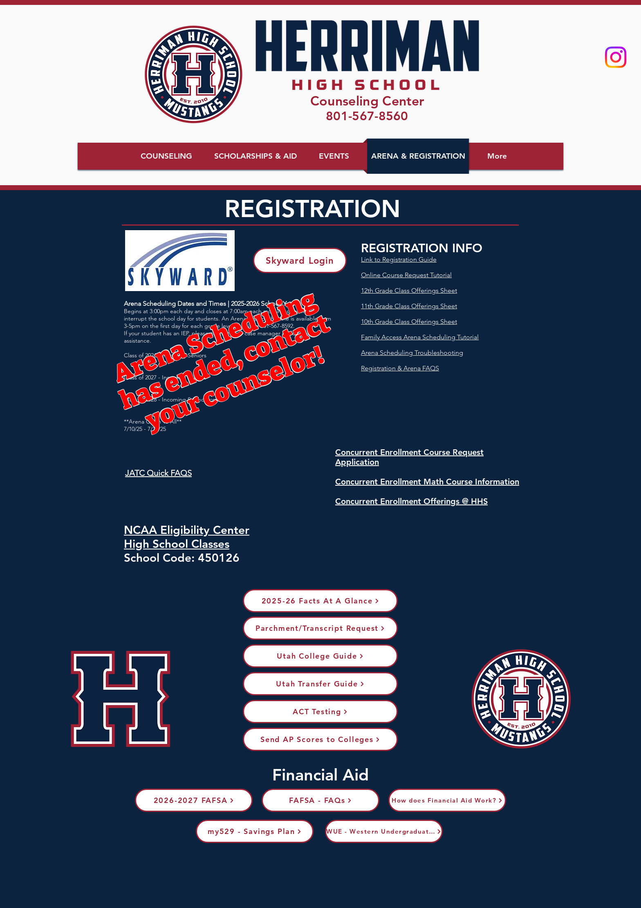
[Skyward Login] (300, 260)
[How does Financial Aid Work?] (447, 800)
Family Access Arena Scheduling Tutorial (420, 337)
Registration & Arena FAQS (400, 368)
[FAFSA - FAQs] (320, 800)
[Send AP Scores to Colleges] (320, 739)
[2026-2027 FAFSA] (194, 800)
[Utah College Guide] (320, 656)
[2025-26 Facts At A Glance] (320, 600)
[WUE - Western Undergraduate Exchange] (384, 831)
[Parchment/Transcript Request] (320, 628)
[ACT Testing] (320, 711)
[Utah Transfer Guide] (320, 683)
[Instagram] (615, 57)
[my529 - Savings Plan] (255, 831)
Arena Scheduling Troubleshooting (412, 352)
